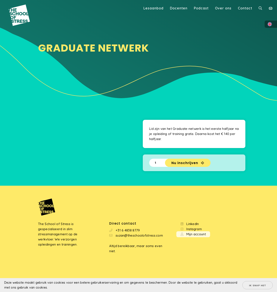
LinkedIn (192, 224)
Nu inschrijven (184, 163)
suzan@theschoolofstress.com (139, 235)
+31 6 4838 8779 (128, 230)
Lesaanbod (153, 8)
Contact (245, 8)
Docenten (178, 8)
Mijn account (196, 234)
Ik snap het (257, 285)
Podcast (201, 8)
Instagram (194, 229)
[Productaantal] (157, 163)
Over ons (223, 8)
